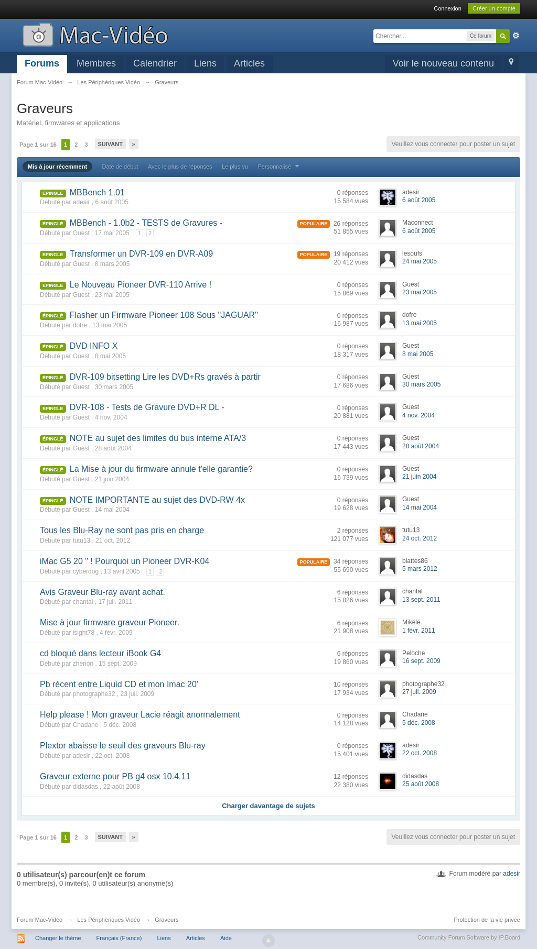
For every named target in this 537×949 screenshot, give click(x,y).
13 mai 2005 (419, 323)
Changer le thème (58, 938)
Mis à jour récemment (57, 166)
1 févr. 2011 (418, 630)
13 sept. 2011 (421, 599)
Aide (226, 938)
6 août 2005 (418, 200)
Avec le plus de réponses (180, 166)
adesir (511, 873)
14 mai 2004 (419, 507)
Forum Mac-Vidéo (39, 920)
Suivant (110, 144)
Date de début (120, 166)
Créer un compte (493, 8)
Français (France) (119, 938)
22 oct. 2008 (419, 753)
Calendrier (155, 63)
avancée (516, 35)
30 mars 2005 (421, 384)
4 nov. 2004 (418, 415)
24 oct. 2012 (419, 538)
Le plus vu (235, 166)
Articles (249, 63)
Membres (96, 63)
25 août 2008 (420, 784)
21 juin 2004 (419, 476)
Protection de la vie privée (487, 920)
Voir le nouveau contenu (443, 63)
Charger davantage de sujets (268, 806)
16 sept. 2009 (421, 661)
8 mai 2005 (417, 354)
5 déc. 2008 (418, 722)
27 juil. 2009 (419, 692)
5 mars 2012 (419, 568)
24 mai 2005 (419, 261)
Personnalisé (279, 166)
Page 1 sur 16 (38, 144)
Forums (42, 63)
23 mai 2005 (419, 292)
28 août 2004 (420, 446)
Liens (205, 63)
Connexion (447, 8)
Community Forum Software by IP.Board (468, 937)
